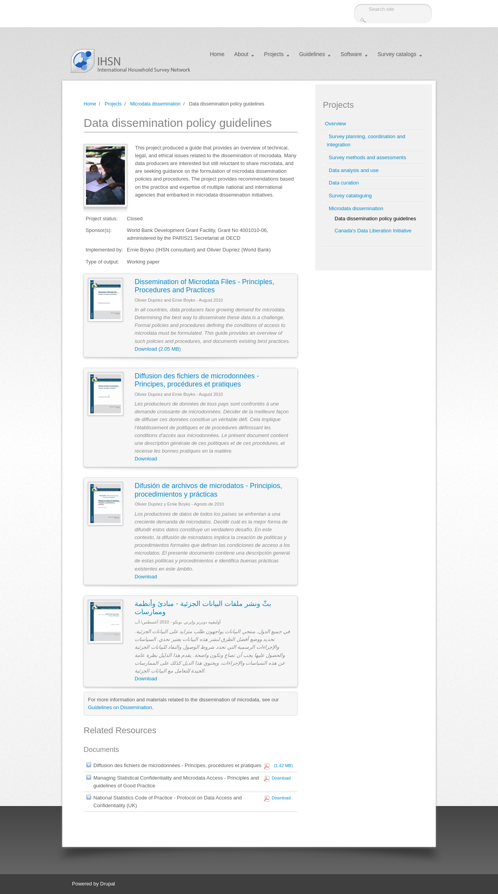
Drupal (107, 884)
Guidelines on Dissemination (120, 707)
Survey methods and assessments (367, 157)
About (241, 54)
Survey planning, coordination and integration (366, 140)
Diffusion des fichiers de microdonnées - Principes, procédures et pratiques (197, 380)
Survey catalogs (396, 54)
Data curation (344, 183)
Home (217, 54)
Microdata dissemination (155, 104)
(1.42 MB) (282, 765)
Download (146, 459)
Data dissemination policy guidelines (375, 218)
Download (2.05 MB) (158, 349)
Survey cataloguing (350, 195)
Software (351, 54)
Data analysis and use (354, 170)
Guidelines (312, 54)
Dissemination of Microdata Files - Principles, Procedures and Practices (204, 286)
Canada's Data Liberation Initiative (373, 231)
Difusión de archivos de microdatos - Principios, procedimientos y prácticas (208, 490)
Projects (274, 54)
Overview (335, 123)
